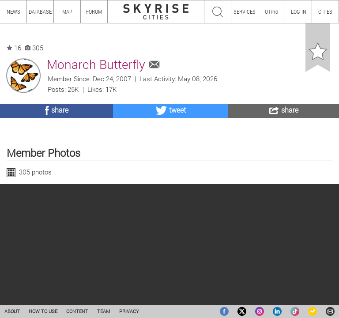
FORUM (94, 11)
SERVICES (245, 11)
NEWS (13, 11)
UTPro (271, 11)
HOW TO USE (43, 311)
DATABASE (40, 11)
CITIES (325, 11)
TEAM (103, 311)
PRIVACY (129, 311)
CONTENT (77, 311)
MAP (67, 11)
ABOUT (12, 311)
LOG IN (298, 11)
